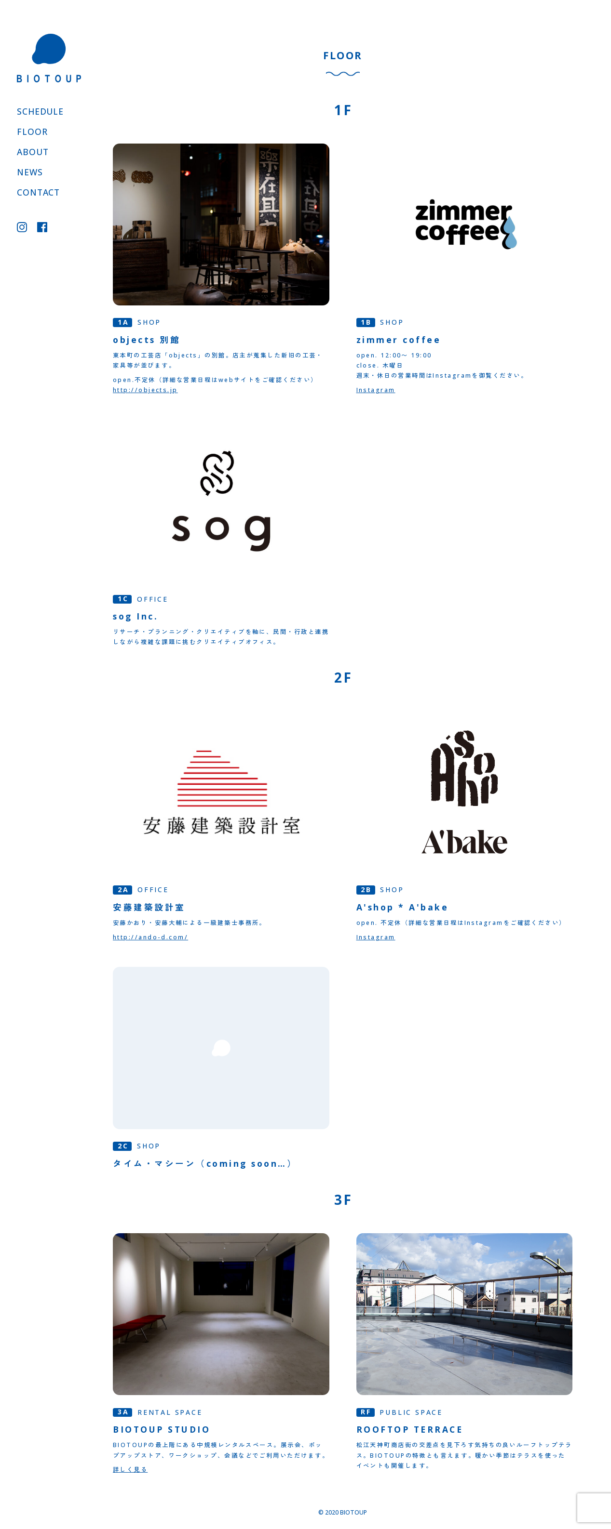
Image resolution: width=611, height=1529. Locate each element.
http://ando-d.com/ (150, 937)
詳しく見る (130, 1469)
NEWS (30, 172)
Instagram (375, 390)
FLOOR (32, 131)
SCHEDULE (40, 111)
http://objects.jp (145, 390)
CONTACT (38, 192)
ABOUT (32, 152)
